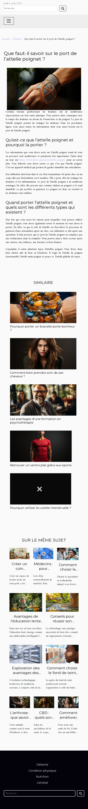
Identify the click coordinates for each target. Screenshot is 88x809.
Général (17, 39)
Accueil (5, 39)
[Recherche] (30, 8)
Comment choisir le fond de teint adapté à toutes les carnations (62, 675)
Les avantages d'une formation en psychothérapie (35, 420)
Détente (42, 764)
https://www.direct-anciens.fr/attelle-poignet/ (42, 160)
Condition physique (42, 770)
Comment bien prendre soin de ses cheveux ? (36, 374)
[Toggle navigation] (9, 21)
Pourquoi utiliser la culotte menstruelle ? (40, 508)
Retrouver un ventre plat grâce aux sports (41, 465)
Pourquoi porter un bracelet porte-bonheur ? (42, 328)
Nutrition (42, 776)
